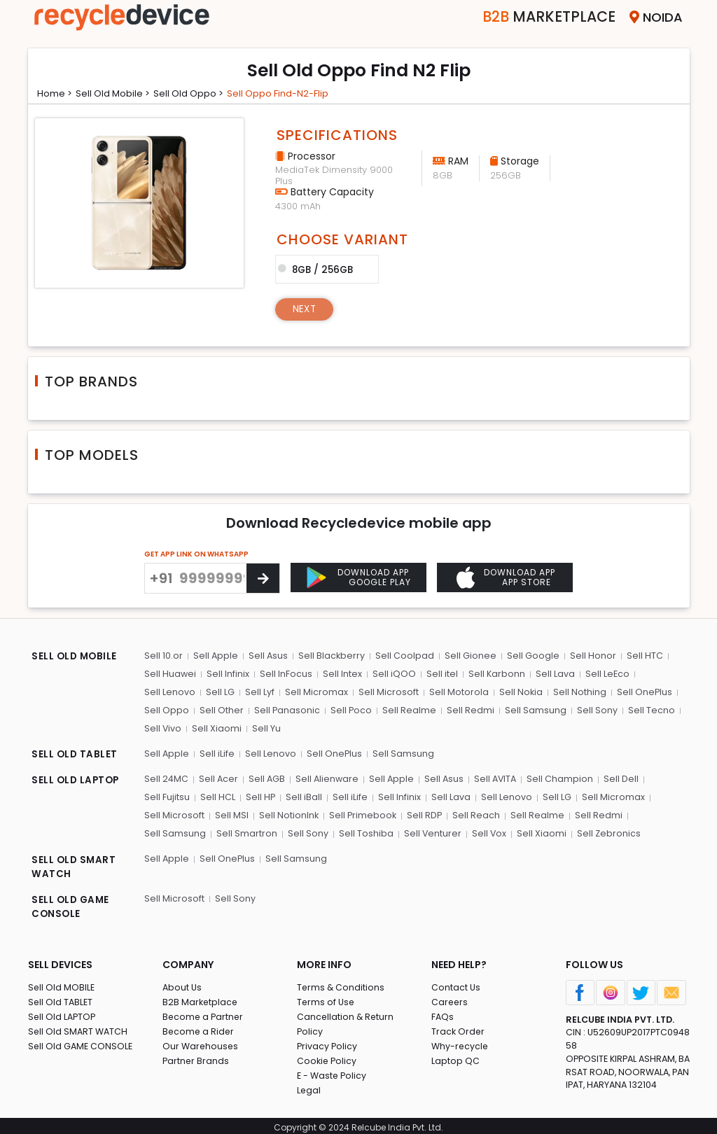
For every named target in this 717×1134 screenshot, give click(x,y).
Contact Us (456, 983)
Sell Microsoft (385, 691)
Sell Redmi (468, 708)
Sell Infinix (227, 673)
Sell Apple (214, 655)
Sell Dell (621, 776)
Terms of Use (326, 997)
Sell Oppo (166, 708)
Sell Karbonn (493, 673)
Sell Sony (593, 708)
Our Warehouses (201, 1042)
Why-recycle (460, 1042)
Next (305, 308)
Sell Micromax (313, 691)
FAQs (442, 1012)
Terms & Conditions (341, 983)
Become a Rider (199, 1027)
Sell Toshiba (363, 830)
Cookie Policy (327, 1056)
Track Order (458, 1027)
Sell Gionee (468, 655)
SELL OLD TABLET (75, 753)
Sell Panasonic (285, 708)
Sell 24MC (166, 776)
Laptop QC (455, 1056)
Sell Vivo (162, 727)
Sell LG (218, 691)
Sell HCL (216, 795)
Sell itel (438, 673)
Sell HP (259, 795)
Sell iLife (216, 751)
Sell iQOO (391, 673)
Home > (57, 93)
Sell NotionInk (287, 812)
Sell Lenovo (169, 691)
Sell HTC (640, 655)
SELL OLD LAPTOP (77, 778)
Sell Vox (485, 830)
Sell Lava (551, 673)
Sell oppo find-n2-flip (292, 93)
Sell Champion (561, 776)
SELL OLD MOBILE (76, 657)
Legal (309, 1086)
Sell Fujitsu (166, 795)
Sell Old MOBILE (62, 983)
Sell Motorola (455, 691)
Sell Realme (407, 708)
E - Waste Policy (333, 1071)
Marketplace (538, 17)
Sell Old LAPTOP (63, 1012)
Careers (450, 997)
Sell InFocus (284, 673)
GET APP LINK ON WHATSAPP (196, 554)
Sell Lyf (257, 691)
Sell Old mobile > (118, 93)
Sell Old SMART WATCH (79, 1027)
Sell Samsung (532, 708)
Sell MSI (230, 812)
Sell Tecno (646, 708)
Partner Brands (196, 1056)
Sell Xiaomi (216, 727)
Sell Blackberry (330, 655)
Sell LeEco (602, 673)
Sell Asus (267, 655)
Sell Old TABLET (61, 997)
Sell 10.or (163, 655)
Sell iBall (302, 795)
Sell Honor (589, 655)
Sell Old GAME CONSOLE (81, 1042)
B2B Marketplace (200, 997)
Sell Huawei (170, 673)
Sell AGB (266, 776)
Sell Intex (340, 673)
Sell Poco (349, 708)
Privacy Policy (327, 1042)
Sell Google (530, 655)
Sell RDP (423, 812)
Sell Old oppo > (198, 93)
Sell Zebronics (605, 830)
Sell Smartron (245, 830)
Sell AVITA (496, 776)
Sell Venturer (430, 830)
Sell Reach (475, 812)
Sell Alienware (327, 776)
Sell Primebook (361, 812)
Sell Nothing (574, 691)
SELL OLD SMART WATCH (75, 864)
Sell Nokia (516, 691)
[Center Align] (262, 578)
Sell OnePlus (639, 691)
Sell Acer (218, 776)
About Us (182, 983)
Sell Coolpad (403, 655)
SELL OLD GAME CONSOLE (72, 904)
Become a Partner (204, 1012)
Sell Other (220, 708)
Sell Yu (265, 727)
